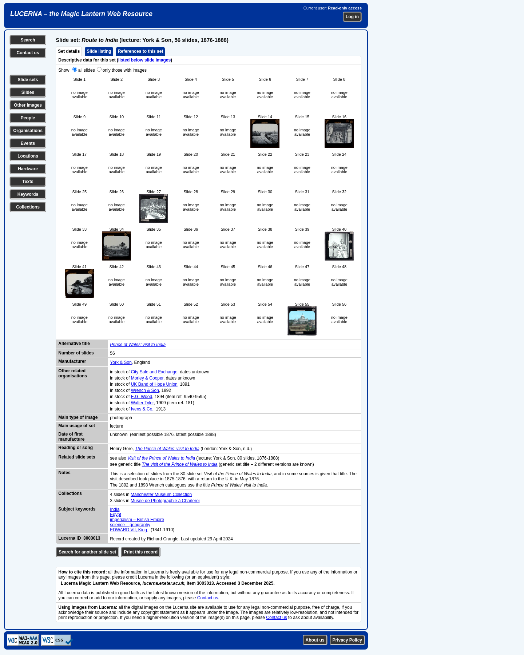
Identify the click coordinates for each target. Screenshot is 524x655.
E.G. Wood (141, 396)
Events (28, 143)
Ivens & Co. (142, 409)
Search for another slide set (87, 552)
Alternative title (74, 343)
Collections (28, 207)
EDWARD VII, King (129, 529)
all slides (86, 70)
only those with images (125, 70)
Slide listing (99, 51)
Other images (28, 105)
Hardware (28, 168)
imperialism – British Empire (137, 519)
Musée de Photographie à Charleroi (165, 500)
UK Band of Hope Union (154, 384)
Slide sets (27, 79)
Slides (27, 92)
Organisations (28, 130)
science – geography (130, 524)
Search (27, 40)
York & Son (121, 362)
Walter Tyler (142, 402)
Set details (69, 51)
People (28, 117)
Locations (27, 156)
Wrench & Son (145, 390)
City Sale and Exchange (154, 371)
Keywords (27, 194)
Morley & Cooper (147, 378)
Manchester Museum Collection (161, 494)
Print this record (141, 552)
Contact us (27, 52)
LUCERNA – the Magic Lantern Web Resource (81, 13)
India (114, 509)
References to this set (140, 51)
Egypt (115, 514)
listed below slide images (144, 60)
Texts (27, 181)
